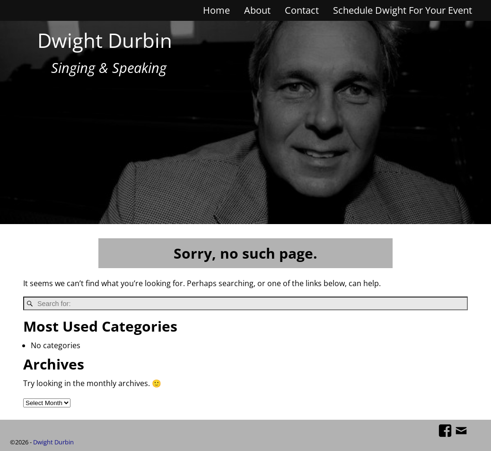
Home (216, 10)
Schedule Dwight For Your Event (402, 10)
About (257, 10)
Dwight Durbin (104, 40)
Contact (302, 10)
